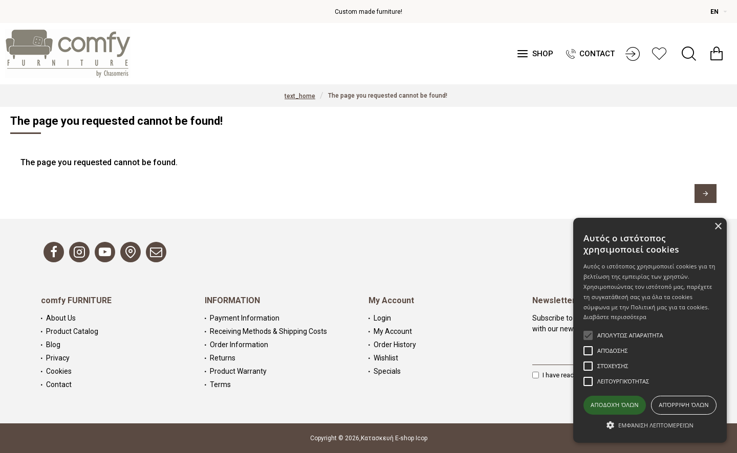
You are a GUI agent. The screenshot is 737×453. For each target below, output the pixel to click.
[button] (650, 425)
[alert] (650, 330)
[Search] (689, 53)
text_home (300, 96)
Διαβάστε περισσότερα (614, 317)
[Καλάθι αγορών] (716, 53)
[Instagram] (79, 252)
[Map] (130, 252)
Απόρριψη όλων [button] (684, 405)
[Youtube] (105, 252)
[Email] (156, 252)
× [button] (718, 227)
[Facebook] (54, 252)
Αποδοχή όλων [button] (615, 405)
